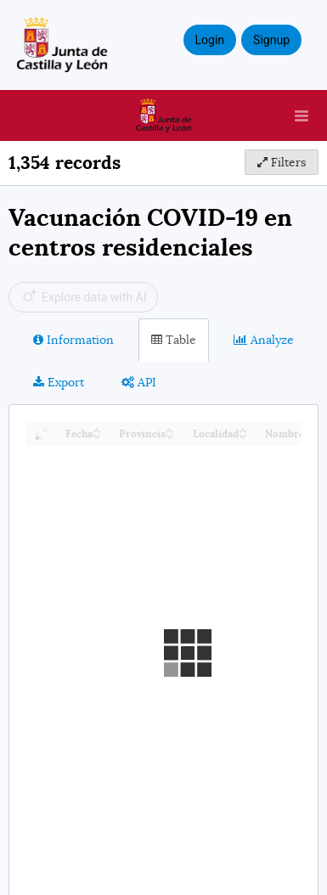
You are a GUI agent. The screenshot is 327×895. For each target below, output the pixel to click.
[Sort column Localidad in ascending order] (243, 429)
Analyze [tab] (264, 339)
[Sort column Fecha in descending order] (97, 435)
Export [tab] (58, 382)
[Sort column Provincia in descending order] (170, 435)
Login (210, 40)
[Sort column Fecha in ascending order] (97, 429)
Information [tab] (73, 339)
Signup (271, 40)
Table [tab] (173, 339)
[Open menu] (301, 115)
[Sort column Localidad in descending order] (243, 435)
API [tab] (138, 382)
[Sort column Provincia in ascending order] (170, 429)
